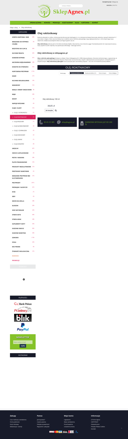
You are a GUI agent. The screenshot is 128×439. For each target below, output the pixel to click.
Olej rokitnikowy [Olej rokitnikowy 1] (20, 117)
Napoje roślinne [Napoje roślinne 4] (18, 103)
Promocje (15, 260)
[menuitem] (36, 22)
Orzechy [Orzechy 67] (15, 148)
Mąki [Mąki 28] (14, 94)
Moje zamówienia (69, 422)
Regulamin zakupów (43, 426)
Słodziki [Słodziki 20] (15, 205)
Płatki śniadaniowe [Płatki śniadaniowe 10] (19, 162)
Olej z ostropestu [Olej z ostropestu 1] (20, 112)
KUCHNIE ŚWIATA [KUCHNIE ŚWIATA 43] (18, 53)
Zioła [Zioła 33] (14, 242)
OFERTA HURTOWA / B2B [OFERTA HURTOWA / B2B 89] (20, 37)
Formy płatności (15, 422)
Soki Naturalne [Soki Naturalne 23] (18, 210)
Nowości (15, 256)
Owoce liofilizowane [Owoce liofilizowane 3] (20, 153)
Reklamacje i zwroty (16, 426)
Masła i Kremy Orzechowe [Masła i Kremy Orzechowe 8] (22, 90)
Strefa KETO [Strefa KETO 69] (16, 215)
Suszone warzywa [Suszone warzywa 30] (19, 233)
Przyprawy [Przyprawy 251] (16, 183)
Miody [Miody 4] (14, 99)
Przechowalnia (68, 424)
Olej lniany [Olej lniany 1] (18, 139)
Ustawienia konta (69, 426)
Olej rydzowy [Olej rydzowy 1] (19, 121)
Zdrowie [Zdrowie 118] (15, 237)
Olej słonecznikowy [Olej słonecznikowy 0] (21, 126)
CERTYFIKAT (94, 422)
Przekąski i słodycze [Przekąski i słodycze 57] (19, 187)
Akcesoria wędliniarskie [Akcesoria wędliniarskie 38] (21, 62)
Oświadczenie (95, 424)
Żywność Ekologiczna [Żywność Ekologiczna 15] (20, 251)
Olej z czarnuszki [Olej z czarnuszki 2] (20, 130)
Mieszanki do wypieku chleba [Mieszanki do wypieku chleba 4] (20, 43)
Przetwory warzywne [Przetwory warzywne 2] (20, 171)
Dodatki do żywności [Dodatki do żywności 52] (20, 67)
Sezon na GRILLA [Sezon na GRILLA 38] (18, 201)
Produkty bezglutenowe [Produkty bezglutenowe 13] (21, 167)
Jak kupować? (41, 420)
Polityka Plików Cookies (98, 426)
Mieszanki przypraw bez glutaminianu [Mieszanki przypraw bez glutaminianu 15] (21, 177)
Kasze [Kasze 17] (14, 76)
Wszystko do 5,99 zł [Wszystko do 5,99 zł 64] (19, 48)
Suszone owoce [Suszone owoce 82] (18, 228)
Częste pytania (41, 422)
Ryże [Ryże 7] (13, 192)
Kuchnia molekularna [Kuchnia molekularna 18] (20, 80)
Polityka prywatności (43, 424)
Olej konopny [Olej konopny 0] (19, 144)
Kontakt (93, 429)
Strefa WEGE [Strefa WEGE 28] (16, 219)
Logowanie (67, 420)
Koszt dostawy (14, 424)
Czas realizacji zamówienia (18, 420)
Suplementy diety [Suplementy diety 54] (18, 224)
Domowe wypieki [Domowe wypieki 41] (18, 58)
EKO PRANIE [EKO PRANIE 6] (16, 247)
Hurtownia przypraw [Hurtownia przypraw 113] (20, 71)
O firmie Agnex (95, 420)
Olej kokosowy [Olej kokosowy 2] (19, 135)
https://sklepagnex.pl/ (72, 58)
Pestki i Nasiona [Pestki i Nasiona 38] (18, 157)
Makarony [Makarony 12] (16, 85)
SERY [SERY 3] (13, 196)
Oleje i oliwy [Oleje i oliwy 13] (17, 108)
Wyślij (23, 346)
